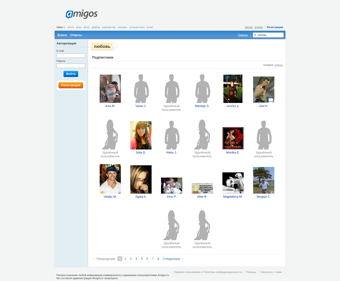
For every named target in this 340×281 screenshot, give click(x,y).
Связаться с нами (271, 272)
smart (150, 27)
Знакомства (109, 27)
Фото (87, 27)
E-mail (60, 50)
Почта (70, 27)
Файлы (96, 27)
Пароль (60, 61)
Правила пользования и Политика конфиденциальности (208, 272)
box (60, 27)
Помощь (243, 35)
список (279, 65)
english (259, 27)
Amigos (82, 14)
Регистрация (275, 27)
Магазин (122, 27)
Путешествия (137, 27)
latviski (249, 27)
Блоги (62, 35)
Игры (79, 27)
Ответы (76, 35)
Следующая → (173, 258)
